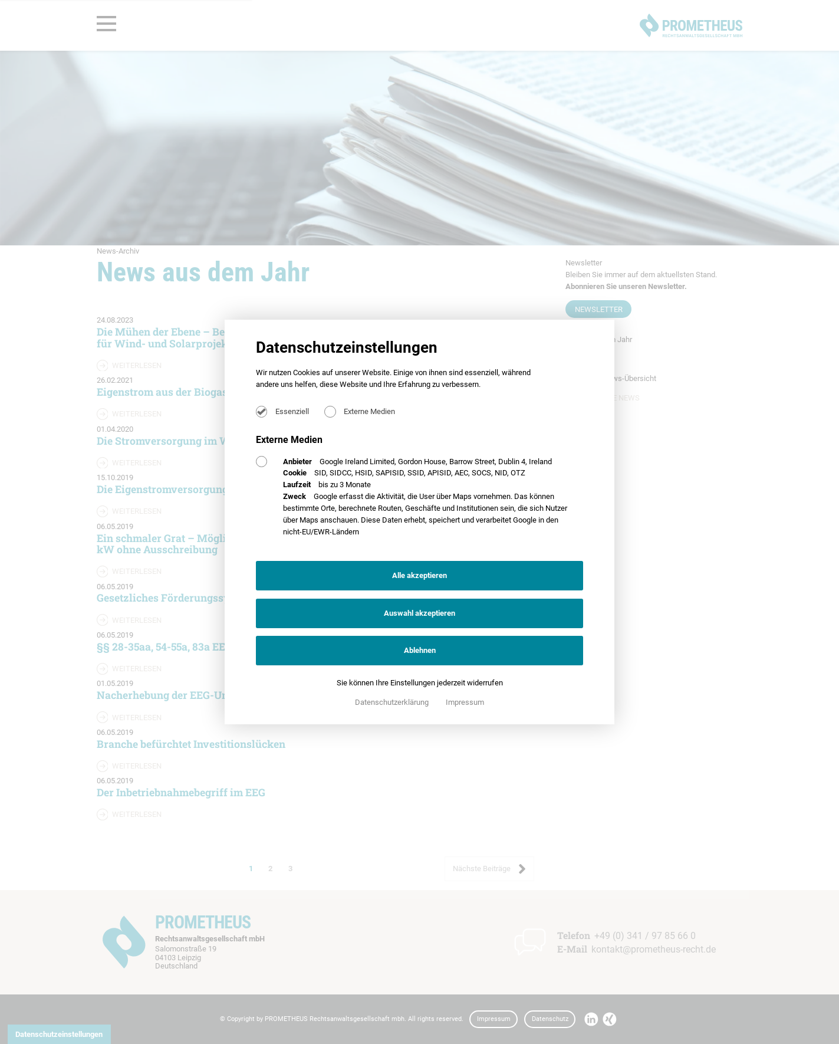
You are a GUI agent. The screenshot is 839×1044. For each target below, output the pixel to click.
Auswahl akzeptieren (419, 613)
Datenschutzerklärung (392, 702)
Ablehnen (420, 650)
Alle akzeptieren (419, 575)
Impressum (465, 702)
